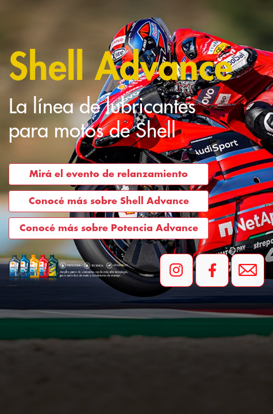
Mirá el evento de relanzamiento (108, 174)
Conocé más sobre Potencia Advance (109, 228)
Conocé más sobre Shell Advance (109, 201)
